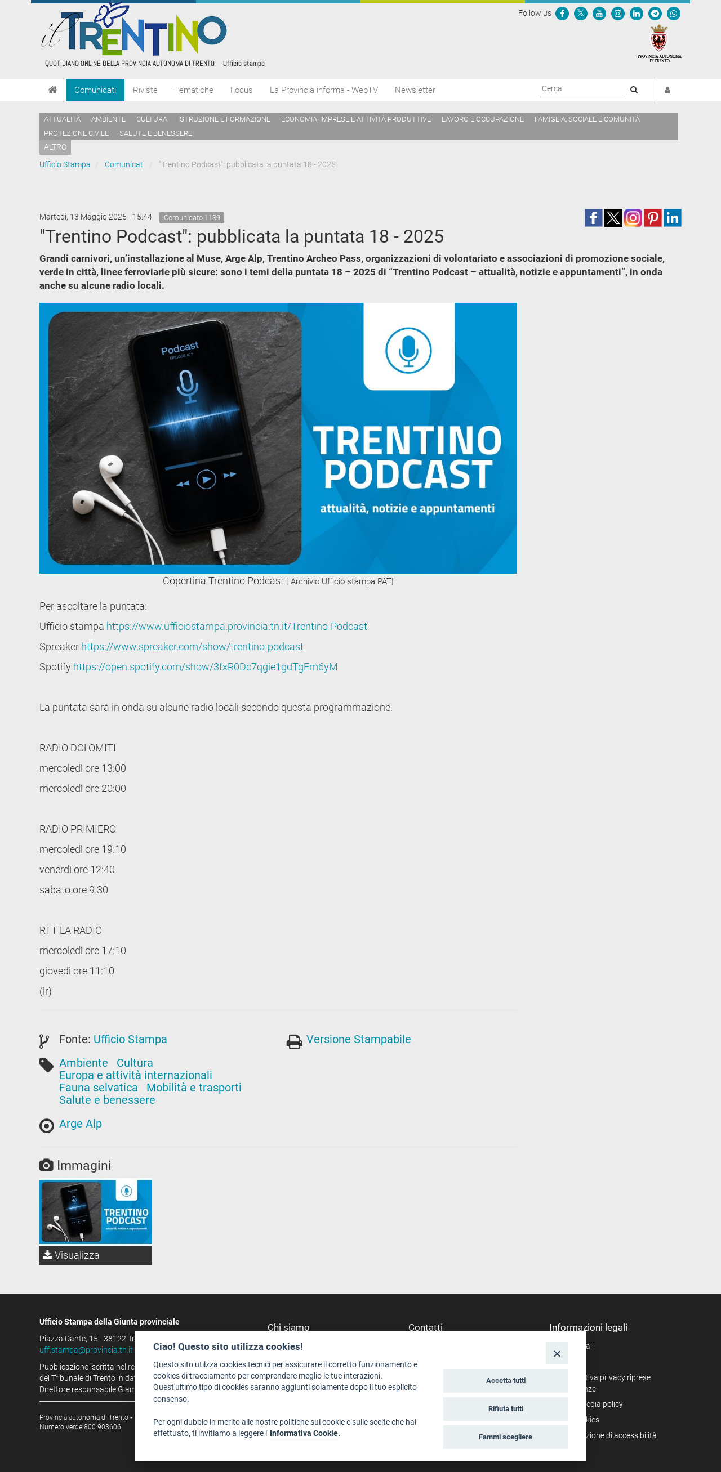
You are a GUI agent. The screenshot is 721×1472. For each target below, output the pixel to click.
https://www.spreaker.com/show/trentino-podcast (192, 646)
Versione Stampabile (358, 1039)
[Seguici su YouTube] (599, 12)
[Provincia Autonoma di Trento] (660, 42)
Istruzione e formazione (224, 119)
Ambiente (108, 119)
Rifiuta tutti (505, 1408)
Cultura (151, 119)
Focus (241, 90)
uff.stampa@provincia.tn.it (86, 1349)
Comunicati (95, 90)
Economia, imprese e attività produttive (356, 119)
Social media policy (590, 1403)
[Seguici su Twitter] (581, 12)
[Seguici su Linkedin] (636, 12)
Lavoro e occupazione (483, 119)
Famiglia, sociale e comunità (587, 119)
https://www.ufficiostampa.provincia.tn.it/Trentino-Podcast (236, 626)
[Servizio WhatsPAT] (674, 12)
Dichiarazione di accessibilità (607, 1435)
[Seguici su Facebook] (562, 12)
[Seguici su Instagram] (618, 12)
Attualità (62, 119)
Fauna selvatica (98, 1087)
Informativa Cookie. (305, 1433)
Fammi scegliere (505, 1437)
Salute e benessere (155, 133)
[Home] (52, 90)
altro (55, 146)
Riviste (145, 90)
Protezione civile (76, 133)
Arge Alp (80, 1123)
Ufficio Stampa (65, 164)
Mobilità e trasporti (194, 1087)
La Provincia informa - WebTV (324, 90)
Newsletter (415, 90)
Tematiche (194, 90)
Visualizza (71, 1255)
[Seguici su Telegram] (655, 12)
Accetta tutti (506, 1380)
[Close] (557, 1353)
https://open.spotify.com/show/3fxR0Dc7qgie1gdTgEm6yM (205, 667)
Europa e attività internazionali (135, 1075)
